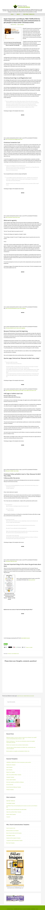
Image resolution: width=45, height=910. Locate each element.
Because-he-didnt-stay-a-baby (12, 470)
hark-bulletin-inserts (25, 638)
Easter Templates (9, 769)
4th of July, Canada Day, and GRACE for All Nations (15, 782)
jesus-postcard (32, 579)
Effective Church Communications (22, 6)
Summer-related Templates (11, 779)
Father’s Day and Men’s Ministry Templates (13, 774)
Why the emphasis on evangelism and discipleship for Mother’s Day (17, 751)
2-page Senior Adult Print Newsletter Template (14, 840)
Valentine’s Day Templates (10, 764)
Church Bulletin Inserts (15, 653)
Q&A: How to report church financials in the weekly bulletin (16, 809)
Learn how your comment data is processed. (25, 695)
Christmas (9, 653)
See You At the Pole (9, 784)
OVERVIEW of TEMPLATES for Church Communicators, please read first (18, 762)
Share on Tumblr (29, 647)
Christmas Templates (10, 789)
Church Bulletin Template (10, 803)
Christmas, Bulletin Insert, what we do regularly (15, 328)
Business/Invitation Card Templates (12, 830)
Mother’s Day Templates (10, 772)
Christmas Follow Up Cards (11, 561)
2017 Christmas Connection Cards (13, 217)
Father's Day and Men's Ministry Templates (13, 811)
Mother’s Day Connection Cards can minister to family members (17, 744)
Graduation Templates (10, 777)
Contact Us (8, 816)
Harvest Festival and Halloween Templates (13, 787)
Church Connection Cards (10, 828)
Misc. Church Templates (10, 842)
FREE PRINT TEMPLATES (10, 800)
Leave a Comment (20, 24)
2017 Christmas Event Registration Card (14, 139)
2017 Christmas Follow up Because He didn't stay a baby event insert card (21, 390)
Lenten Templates (9, 767)
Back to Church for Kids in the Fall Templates (14, 833)
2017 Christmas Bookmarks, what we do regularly (16, 308)
